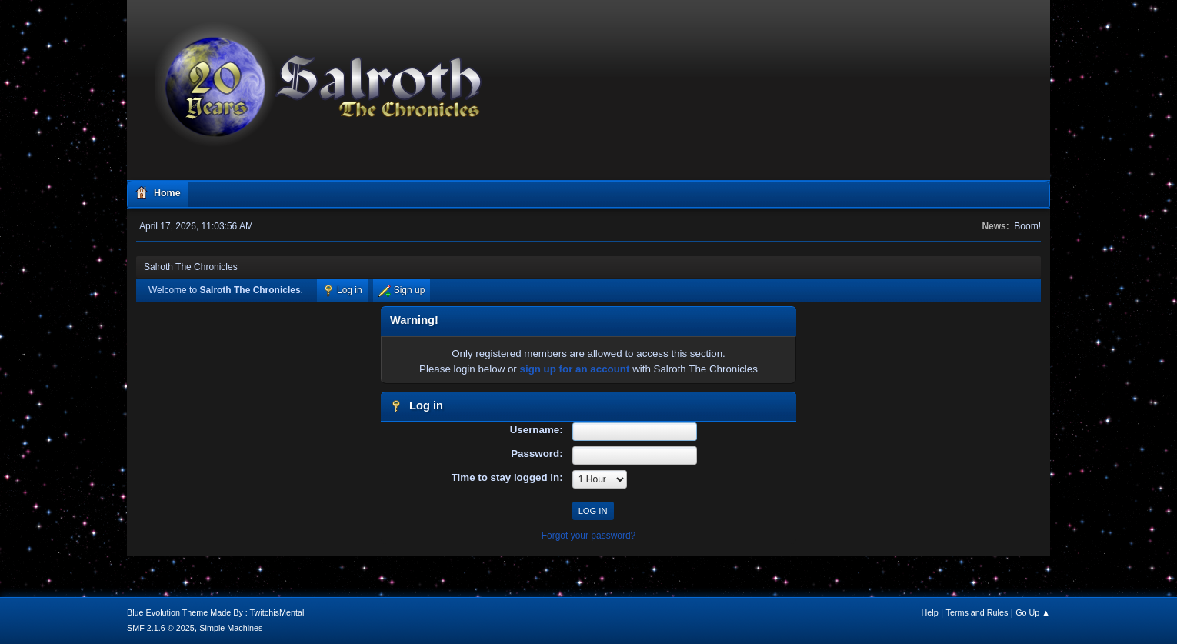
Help (930, 612)
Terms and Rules (977, 612)
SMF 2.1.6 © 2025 (161, 627)
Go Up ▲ (1032, 612)
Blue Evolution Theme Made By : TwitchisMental (215, 612)
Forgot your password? (589, 535)
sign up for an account (575, 369)
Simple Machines (230, 627)
